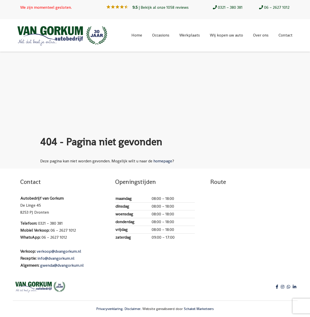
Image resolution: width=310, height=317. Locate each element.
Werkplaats (189, 35)
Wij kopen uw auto (226, 35)
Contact (286, 35)
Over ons (261, 35)
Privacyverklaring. (109, 308)
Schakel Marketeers (199, 308)
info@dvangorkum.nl (55, 258)
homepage (162, 161)
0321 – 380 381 (228, 7)
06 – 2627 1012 (274, 7)
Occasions (160, 35)
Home (136, 35)
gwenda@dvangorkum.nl (62, 265)
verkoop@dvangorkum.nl (59, 251)
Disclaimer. (132, 308)
